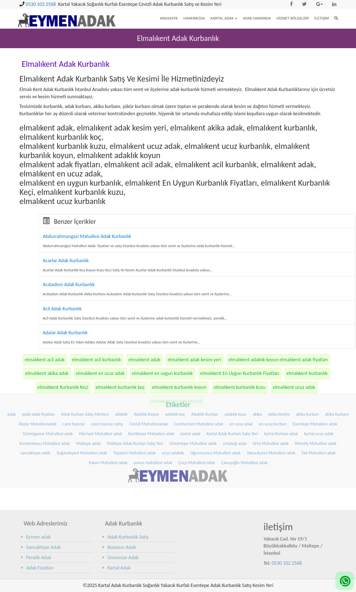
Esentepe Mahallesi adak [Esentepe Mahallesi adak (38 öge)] (315, 389)
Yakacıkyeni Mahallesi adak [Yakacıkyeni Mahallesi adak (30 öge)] (271, 418)
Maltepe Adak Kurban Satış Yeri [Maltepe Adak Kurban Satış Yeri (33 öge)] (135, 409)
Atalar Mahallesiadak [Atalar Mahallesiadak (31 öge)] (37, 389)
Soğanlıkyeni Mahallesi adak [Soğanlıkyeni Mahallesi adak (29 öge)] (81, 418)
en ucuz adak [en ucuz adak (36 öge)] (241, 389)
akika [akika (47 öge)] (257, 380)
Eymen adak (38, 537)
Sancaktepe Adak (43, 547)
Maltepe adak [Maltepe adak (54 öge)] (88, 409)
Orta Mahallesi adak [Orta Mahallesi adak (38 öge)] (271, 409)
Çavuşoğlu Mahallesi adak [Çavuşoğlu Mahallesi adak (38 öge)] (244, 428)
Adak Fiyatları (40, 568)
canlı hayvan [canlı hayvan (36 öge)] (74, 389)
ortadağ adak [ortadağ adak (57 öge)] (234, 409)
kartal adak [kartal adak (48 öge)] (190, 399)
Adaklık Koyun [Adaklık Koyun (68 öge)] (146, 380)
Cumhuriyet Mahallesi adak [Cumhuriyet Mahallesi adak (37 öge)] (198, 389)
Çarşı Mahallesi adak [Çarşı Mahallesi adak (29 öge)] (196, 428)
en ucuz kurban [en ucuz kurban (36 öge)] (272, 389)
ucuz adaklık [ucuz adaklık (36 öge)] (173, 418)
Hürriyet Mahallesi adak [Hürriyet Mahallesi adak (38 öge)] (100, 399)
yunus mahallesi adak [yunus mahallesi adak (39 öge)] (153, 428)
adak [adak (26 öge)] (11, 380)
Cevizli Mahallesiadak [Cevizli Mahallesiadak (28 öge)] (148, 389)
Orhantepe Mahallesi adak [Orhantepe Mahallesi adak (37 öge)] (193, 409)
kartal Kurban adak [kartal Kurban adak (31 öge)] (281, 399)
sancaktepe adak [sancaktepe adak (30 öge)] (35, 418)
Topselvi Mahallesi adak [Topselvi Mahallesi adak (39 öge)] (134, 418)
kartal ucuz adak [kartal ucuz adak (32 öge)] (318, 399)
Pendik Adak (38, 557)
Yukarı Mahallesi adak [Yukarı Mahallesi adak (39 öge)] (107, 428)
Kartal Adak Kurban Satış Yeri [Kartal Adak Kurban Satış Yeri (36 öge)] (232, 399)
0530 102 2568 (41, 4)
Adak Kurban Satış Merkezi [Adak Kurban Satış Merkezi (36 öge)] (85, 380)
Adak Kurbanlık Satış (128, 537)
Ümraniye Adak (123, 557)
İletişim (321, 18)
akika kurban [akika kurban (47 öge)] (307, 380)
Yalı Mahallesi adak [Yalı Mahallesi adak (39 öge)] (318, 418)
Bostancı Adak (122, 547)
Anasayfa (169, 18)
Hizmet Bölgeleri (292, 18)
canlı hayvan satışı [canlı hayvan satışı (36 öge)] (107, 389)
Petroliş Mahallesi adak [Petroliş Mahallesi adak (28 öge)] (315, 409)
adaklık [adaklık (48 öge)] (121, 380)
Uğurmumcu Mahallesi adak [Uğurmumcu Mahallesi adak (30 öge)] (215, 418)
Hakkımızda (194, 18)
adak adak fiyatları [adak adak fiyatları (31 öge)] (38, 380)
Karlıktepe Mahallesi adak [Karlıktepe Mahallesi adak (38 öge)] (151, 399)
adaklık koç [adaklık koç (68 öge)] (175, 380)
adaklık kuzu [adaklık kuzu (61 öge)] (235, 380)
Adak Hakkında (257, 18)
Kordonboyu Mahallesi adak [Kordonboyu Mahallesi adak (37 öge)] (44, 409)
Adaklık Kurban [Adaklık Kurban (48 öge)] (204, 380)
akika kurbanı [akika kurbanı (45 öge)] (337, 380)
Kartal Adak (224, 18)
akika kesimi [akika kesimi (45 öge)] (279, 380)
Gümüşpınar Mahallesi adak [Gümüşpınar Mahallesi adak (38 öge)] (48, 399)
